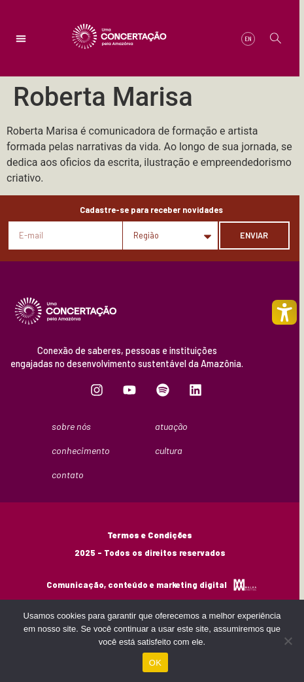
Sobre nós (74, 426)
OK (155, 663)
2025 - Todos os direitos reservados (150, 552)
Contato (68, 474)
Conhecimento (84, 450)
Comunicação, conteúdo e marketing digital (136, 584)
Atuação (174, 426)
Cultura (172, 450)
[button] (21, 38)
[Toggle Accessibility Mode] (284, 312)
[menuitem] (248, 39)
